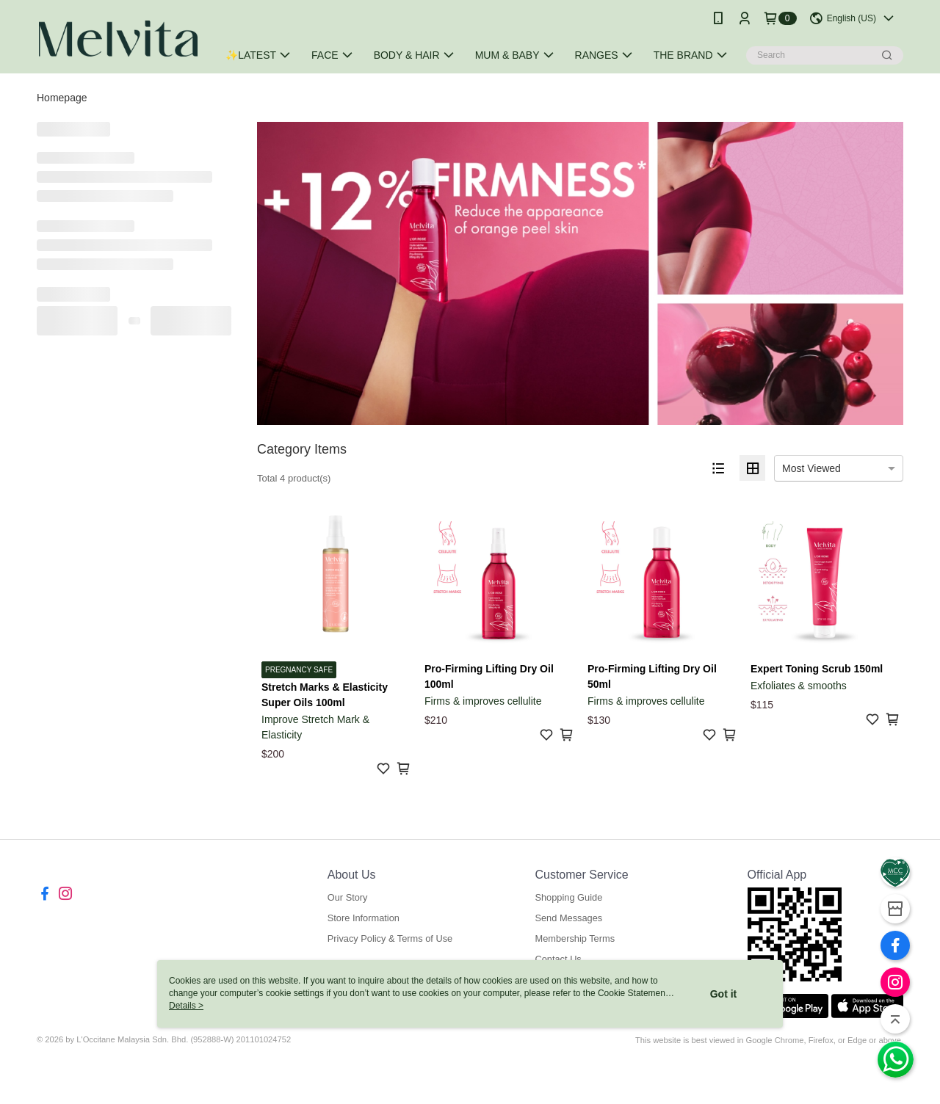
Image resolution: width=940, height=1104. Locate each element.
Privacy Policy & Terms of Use (390, 938)
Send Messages (568, 917)
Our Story (348, 897)
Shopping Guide (568, 897)
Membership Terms (575, 938)
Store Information (364, 917)
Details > (186, 1005)
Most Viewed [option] (811, 468)
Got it (723, 994)
